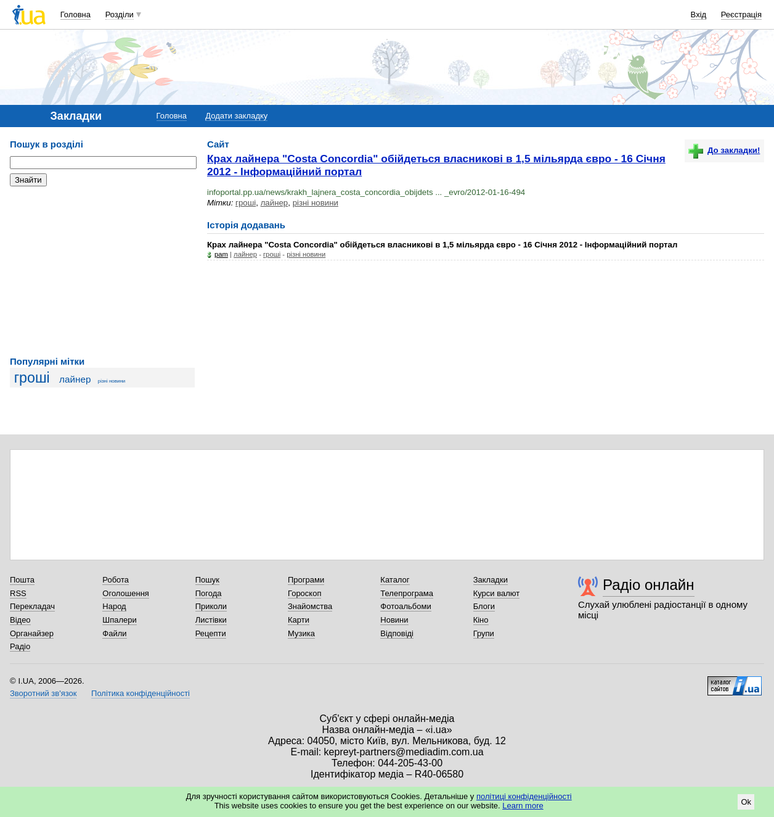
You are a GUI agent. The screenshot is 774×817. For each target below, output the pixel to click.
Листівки (211, 619)
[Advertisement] (102, 271)
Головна (75, 14)
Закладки (490, 579)
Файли (114, 633)
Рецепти (210, 633)
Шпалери (119, 619)
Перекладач (32, 606)
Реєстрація (741, 14)
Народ (114, 606)
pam (221, 254)
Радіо (20, 646)
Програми (306, 579)
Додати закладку (236, 115)
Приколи (211, 606)
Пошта (22, 579)
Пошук (207, 579)
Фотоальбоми (405, 606)
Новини (394, 619)
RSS (18, 593)
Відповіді (396, 633)
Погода (208, 593)
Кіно (481, 619)
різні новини (112, 381)
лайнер (75, 379)
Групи (483, 633)
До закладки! (724, 150)
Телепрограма (406, 593)
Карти (298, 619)
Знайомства (310, 606)
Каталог (394, 579)
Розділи (119, 14)
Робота (115, 579)
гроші (32, 378)
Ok (746, 802)
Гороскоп (304, 593)
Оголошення (125, 593)
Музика (301, 633)
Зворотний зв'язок (43, 693)
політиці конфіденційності (524, 796)
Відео (20, 619)
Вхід (699, 14)
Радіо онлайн (649, 584)
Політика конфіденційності (140, 693)
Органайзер (32, 633)
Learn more (522, 805)
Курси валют (496, 593)
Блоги (484, 606)
